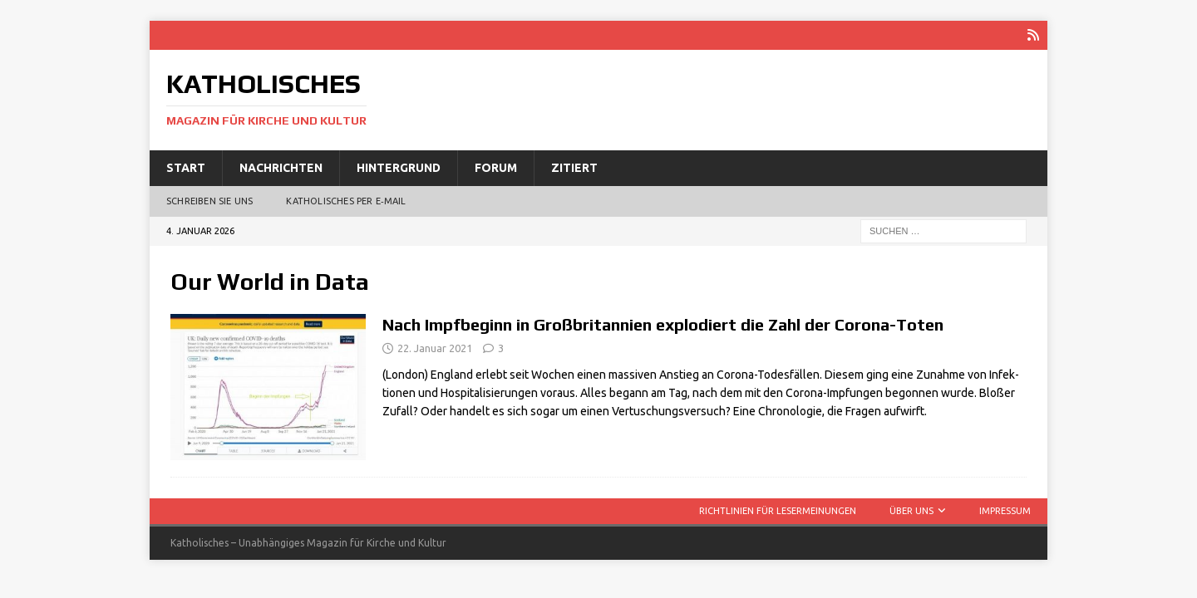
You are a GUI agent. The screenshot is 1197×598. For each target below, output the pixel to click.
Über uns (911, 511)
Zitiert (574, 167)
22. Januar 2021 (434, 348)
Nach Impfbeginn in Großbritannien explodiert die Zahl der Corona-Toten (662, 324)
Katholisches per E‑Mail (346, 201)
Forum (496, 167)
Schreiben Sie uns (209, 201)
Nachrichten (281, 167)
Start (185, 167)
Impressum (1005, 511)
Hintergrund (399, 167)
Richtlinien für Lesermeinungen (777, 511)
